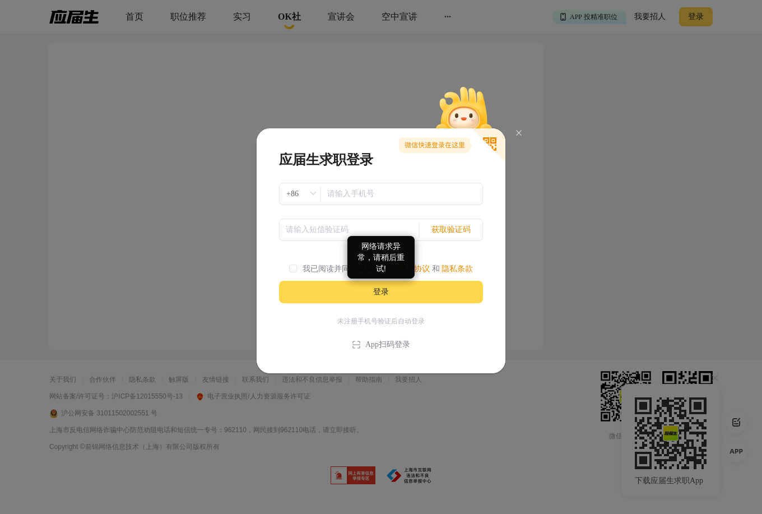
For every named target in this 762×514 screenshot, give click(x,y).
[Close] (518, 133)
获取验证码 (451, 229)
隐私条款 (457, 269)
